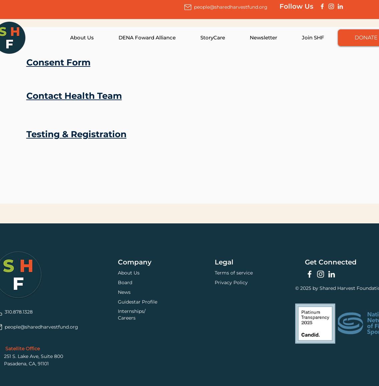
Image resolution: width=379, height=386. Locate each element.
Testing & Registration (76, 134)
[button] (74, 37)
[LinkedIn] (340, 6)
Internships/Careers (132, 314)
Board (125, 282)
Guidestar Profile (137, 302)
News (124, 292)
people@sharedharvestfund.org (230, 7)
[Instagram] (331, 6)
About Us (129, 273)
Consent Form (58, 62)
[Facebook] (322, 6)
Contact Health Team (74, 95)
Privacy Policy (231, 282)
